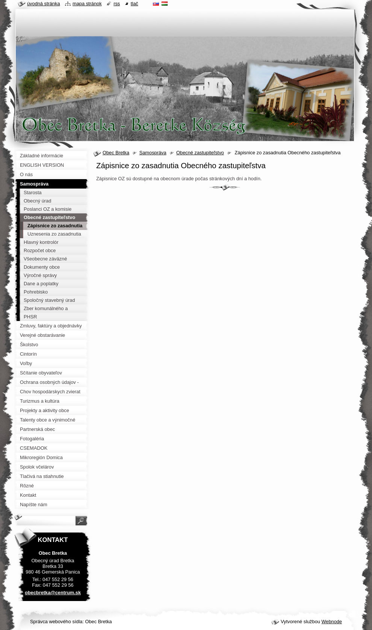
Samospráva (152, 152)
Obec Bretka (116, 152)
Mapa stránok (87, 3)
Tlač (134, 3)
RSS (116, 3)
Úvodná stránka (43, 3)
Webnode (331, 621)
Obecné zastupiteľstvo (200, 152)
